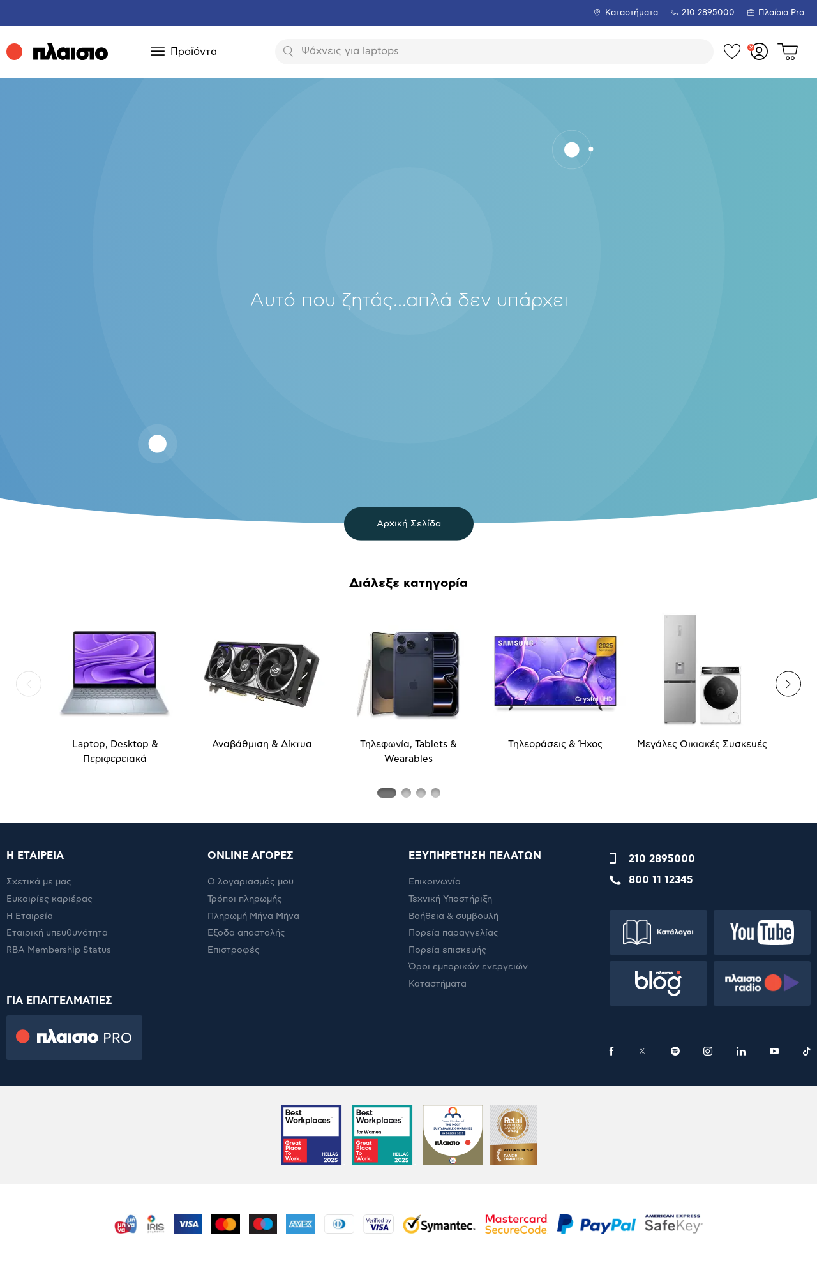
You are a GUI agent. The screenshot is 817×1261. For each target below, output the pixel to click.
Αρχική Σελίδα (409, 523)
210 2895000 (662, 859)
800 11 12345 (661, 880)
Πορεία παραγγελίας (453, 933)
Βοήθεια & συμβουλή (453, 916)
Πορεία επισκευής (447, 950)
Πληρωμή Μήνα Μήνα (253, 916)
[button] (28, 684)
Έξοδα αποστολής (246, 933)
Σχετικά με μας (38, 881)
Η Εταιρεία (29, 916)
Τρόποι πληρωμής (244, 899)
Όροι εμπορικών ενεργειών (468, 966)
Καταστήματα (631, 13)
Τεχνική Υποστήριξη (450, 899)
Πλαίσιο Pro (781, 13)
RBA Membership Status (58, 950)
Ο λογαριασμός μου (250, 881)
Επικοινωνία (434, 881)
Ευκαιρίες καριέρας (49, 899)
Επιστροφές (233, 950)
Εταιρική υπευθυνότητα (57, 933)
